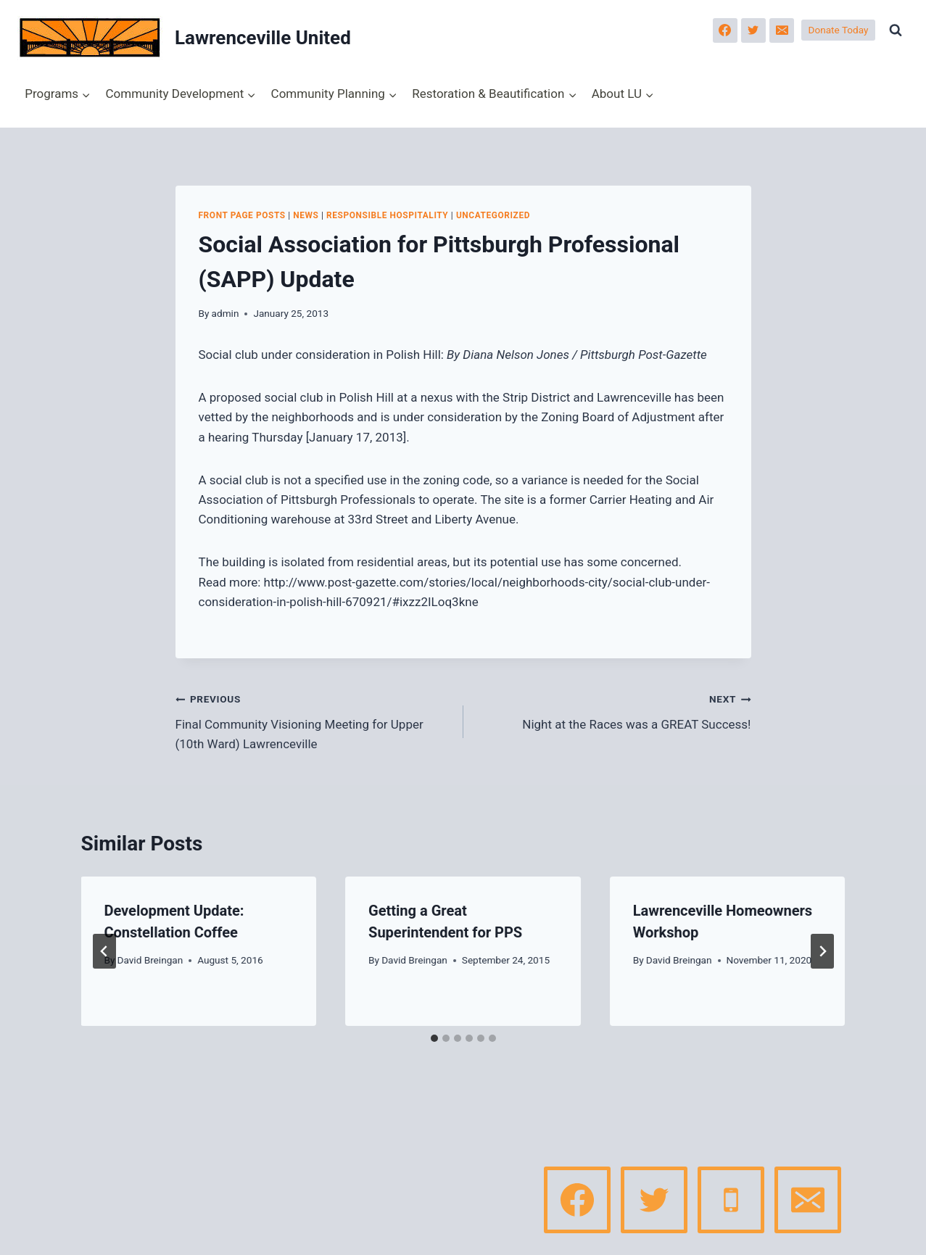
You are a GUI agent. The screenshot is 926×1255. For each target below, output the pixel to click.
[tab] (434, 1038)
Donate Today (839, 30)
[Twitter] (753, 30)
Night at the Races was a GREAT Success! (613, 710)
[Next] (822, 951)
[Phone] (731, 1200)
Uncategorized (493, 215)
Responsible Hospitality (387, 215)
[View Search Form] (895, 30)
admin (225, 313)
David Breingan (150, 960)
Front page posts (242, 215)
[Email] (781, 30)
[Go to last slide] (104, 951)
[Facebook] (725, 30)
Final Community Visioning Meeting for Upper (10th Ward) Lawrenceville (313, 720)
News (305, 215)
